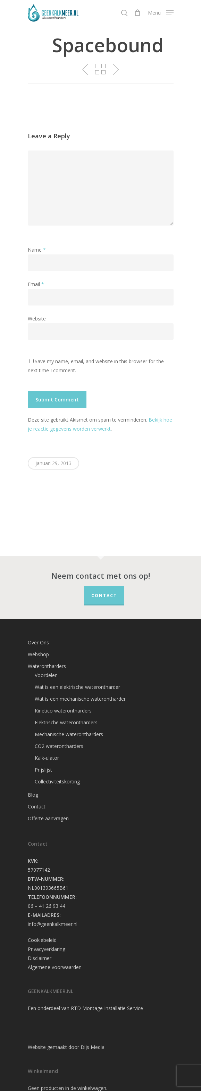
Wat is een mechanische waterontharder (80, 698)
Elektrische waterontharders (66, 722)
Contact (104, 596)
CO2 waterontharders (59, 746)
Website (37, 318)
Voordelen (46, 675)
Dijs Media (92, 1047)
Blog (33, 794)
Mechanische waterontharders (69, 734)
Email (36, 284)
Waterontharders (47, 666)
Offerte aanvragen (48, 818)
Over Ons (38, 642)
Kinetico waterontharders (63, 710)
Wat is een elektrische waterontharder (77, 687)
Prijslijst (43, 769)
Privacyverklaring (46, 949)
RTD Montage (87, 1008)
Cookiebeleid (42, 940)
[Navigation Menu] (161, 12)
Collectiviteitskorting (57, 781)
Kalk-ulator (47, 758)
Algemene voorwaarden (55, 967)
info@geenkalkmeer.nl (52, 924)
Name (37, 249)
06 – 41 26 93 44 (46, 906)
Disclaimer (39, 958)
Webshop (38, 654)
